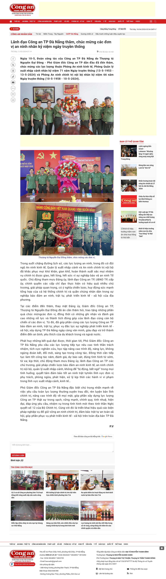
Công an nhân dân (45, 21)
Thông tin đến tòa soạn (137, 569)
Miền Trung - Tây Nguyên (53, 34)
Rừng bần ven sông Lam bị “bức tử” (146, 166)
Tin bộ (38, 34)
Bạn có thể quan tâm (132, 141)
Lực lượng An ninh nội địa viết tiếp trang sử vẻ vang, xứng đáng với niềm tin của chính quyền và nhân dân (96, 525)
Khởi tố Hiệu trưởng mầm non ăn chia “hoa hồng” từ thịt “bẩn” (146, 232)
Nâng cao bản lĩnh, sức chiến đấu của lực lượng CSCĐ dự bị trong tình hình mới (62, 524)
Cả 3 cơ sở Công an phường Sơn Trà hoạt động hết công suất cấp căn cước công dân (27, 495)
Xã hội (66, 21)
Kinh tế (89, 21)
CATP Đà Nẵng (72, 34)
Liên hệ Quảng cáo (104, 573)
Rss (130, 573)
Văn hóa (98, 21)
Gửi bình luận (18, 455)
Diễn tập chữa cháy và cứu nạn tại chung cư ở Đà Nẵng (27, 524)
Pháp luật (58, 21)
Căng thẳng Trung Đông (112, 29)
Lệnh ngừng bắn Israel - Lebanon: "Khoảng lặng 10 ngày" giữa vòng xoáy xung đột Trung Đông (137, 152)
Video (138, 21)
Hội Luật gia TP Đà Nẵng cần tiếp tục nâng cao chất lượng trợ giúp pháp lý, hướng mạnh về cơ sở (147, 217)
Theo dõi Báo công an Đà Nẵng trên (93, 436)
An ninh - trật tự (28, 21)
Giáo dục (112, 21)
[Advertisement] (97, 9)
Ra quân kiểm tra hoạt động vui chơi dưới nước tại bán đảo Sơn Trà (97, 494)
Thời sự (17, 21)
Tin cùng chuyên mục (22, 467)
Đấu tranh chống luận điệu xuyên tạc (110, 34)
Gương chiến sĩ (87, 34)
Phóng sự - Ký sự (77, 21)
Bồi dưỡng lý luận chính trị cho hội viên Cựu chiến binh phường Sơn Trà (61, 494)
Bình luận (17, 460)
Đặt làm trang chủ (104, 569)
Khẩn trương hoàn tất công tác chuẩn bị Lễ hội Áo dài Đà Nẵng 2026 (147, 185)
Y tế (104, 21)
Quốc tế (121, 21)
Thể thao (129, 21)
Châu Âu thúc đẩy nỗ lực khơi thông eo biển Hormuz (147, 199)
